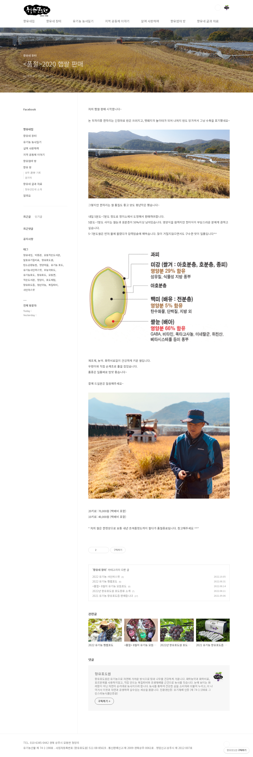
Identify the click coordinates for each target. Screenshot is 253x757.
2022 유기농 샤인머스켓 (106, 577)
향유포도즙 (29, 285)
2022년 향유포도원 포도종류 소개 (111, 591)
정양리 (40, 280)
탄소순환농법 (30, 265)
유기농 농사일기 (83, 21)
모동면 (52, 275)
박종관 (38, 255)
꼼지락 (28, 177)
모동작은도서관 (52, 255)
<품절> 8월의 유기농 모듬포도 (109, 586)
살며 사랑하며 (150, 21)
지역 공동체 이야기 (117, 21)
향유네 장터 (53, 21)
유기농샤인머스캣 (32, 270)
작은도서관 (29, 280)
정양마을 (44, 265)
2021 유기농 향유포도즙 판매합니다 (112, 596)
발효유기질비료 (31, 260)
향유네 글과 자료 (208, 21)
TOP (227, 744)
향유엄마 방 (178, 21)
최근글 (27, 216)
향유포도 (41, 275)
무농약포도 (49, 270)
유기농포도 (29, 275)
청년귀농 (41, 285)
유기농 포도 (57, 265)
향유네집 (29, 21)
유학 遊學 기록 (33, 172)
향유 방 (27, 167)
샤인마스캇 (29, 290)
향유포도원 (103, 673)
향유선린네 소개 (33, 189)
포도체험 (50, 280)
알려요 (27, 195)
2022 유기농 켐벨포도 (104, 581)
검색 (218, 8)
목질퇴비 (53, 285)
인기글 (38, 216)
